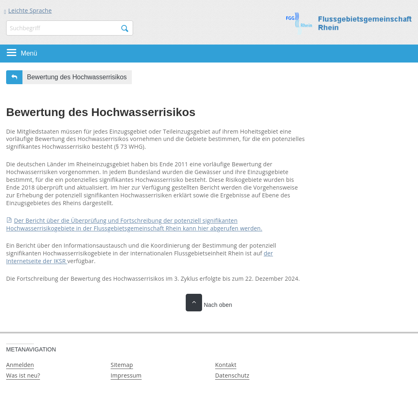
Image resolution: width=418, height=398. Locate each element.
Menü (29, 53)
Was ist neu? (23, 375)
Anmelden (20, 365)
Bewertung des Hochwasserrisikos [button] (77, 77)
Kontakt (225, 365)
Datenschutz (232, 375)
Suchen (125, 28)
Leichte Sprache (29, 10)
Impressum (126, 375)
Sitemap (122, 365)
